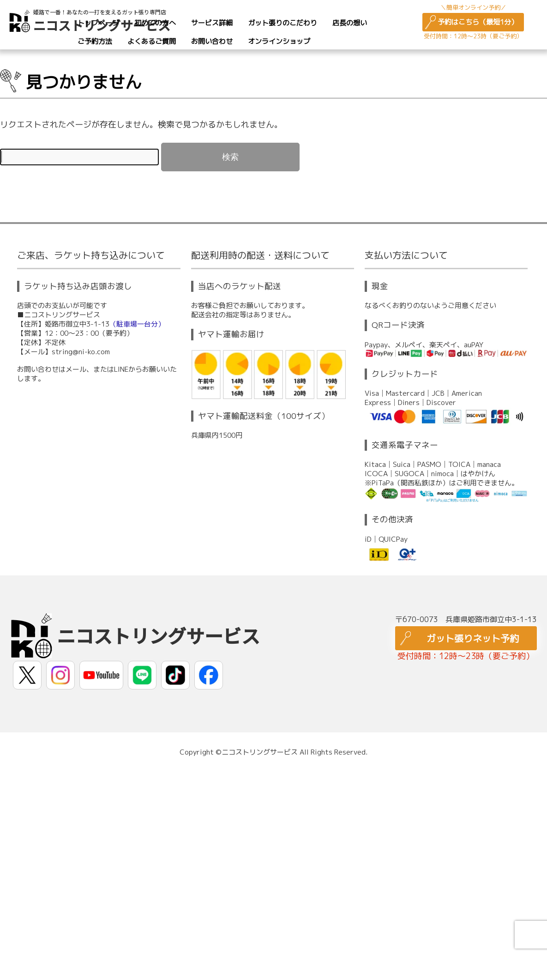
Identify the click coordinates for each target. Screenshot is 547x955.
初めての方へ (155, 23)
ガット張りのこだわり (282, 23)
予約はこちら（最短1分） (478, 22)
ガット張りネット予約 (473, 638)
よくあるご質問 (151, 41)
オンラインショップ (279, 41)
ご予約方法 (95, 41)
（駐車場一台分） (137, 324)
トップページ (98, 23)
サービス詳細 (212, 23)
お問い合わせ (212, 41)
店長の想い (349, 23)
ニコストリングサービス (158, 635)
